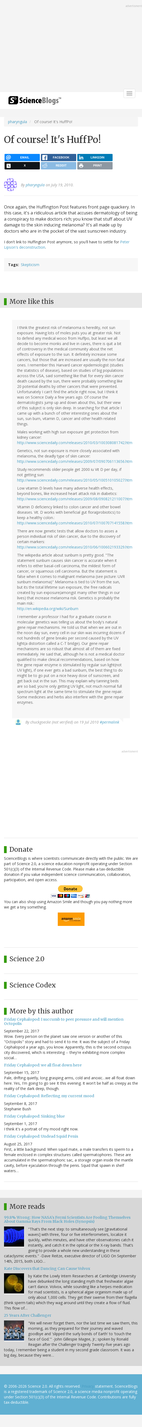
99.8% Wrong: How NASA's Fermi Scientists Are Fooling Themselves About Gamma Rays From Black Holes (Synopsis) (67, 1219)
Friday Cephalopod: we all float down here (43, 1065)
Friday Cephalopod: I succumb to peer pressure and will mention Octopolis (64, 1021)
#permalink (109, 722)
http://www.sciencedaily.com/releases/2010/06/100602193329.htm (74, 547)
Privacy (88, 1386)
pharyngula (17, 121)
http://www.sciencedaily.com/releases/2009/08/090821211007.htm (74, 498)
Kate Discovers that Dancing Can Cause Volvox (47, 1268)
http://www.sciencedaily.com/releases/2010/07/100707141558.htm (74, 522)
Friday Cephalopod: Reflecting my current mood (49, 1095)
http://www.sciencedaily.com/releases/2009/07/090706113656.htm (74, 461)
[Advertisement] (71, 46)
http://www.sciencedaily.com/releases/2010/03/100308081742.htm (74, 442)
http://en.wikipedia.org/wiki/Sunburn (47, 608)
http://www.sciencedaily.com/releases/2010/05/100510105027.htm (74, 480)
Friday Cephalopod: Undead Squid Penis (41, 1136)
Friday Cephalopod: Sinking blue (34, 1116)
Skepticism (30, 264)
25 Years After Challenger (27, 1315)
